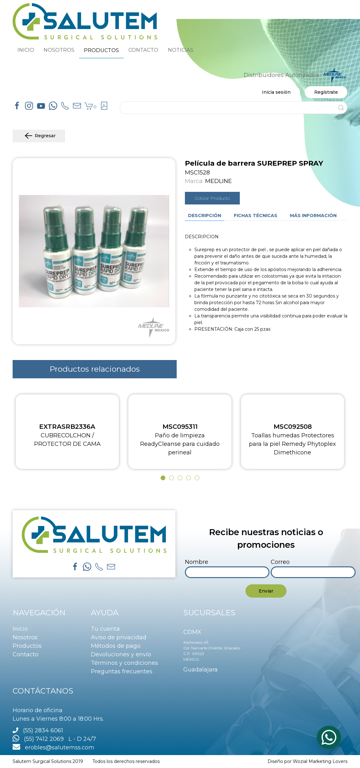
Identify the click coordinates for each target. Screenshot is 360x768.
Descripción (204, 215)
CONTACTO (143, 50)
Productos (27, 645)
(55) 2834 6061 (43, 730)
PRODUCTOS (101, 50)
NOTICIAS (180, 50)
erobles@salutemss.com (53, 747)
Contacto (25, 654)
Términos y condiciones (124, 662)
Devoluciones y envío (121, 654)
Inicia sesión (276, 92)
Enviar (266, 591)
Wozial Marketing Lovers (320, 761)
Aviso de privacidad (118, 637)
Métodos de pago (115, 645)
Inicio (20, 628)
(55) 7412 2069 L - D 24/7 (54, 739)
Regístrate (326, 92)
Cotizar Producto (212, 198)
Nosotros (25, 637)
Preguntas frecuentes (121, 671)
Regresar (39, 136)
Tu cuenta (105, 628)
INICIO (25, 50)
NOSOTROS (59, 50)
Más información (313, 215)
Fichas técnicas (255, 215)
